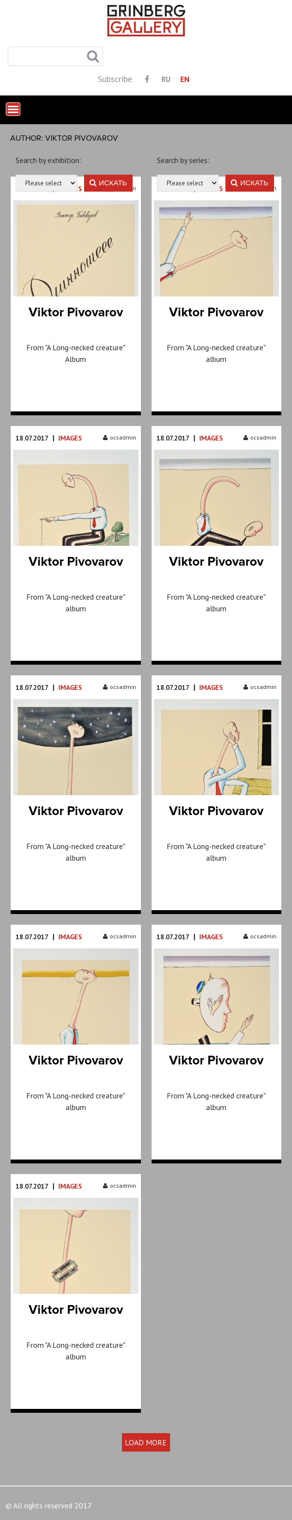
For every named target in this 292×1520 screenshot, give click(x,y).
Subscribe (115, 78)
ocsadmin (119, 437)
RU (166, 79)
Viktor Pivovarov (76, 312)
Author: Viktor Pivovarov (64, 138)
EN (184, 79)
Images (70, 438)
